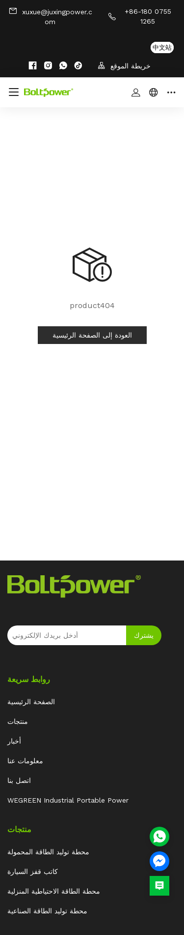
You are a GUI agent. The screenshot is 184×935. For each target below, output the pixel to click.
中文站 (162, 47)
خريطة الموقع (124, 66)
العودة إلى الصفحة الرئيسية (92, 335)
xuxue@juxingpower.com (50, 16)
